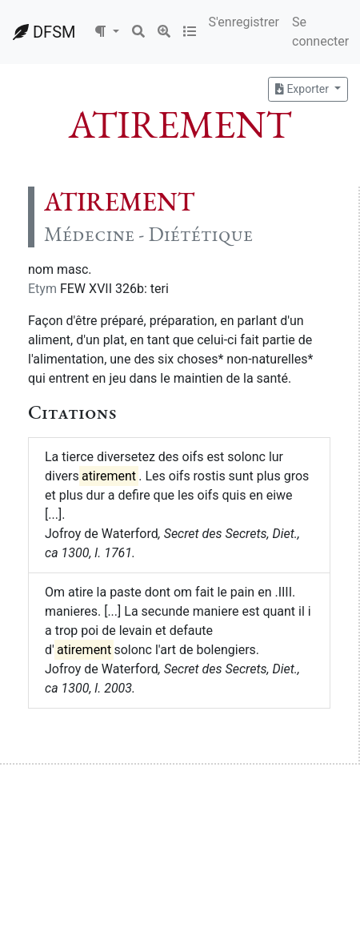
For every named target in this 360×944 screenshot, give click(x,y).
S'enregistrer (244, 22)
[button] (106, 32)
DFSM (44, 32)
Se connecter (320, 31)
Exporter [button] (303, 88)
